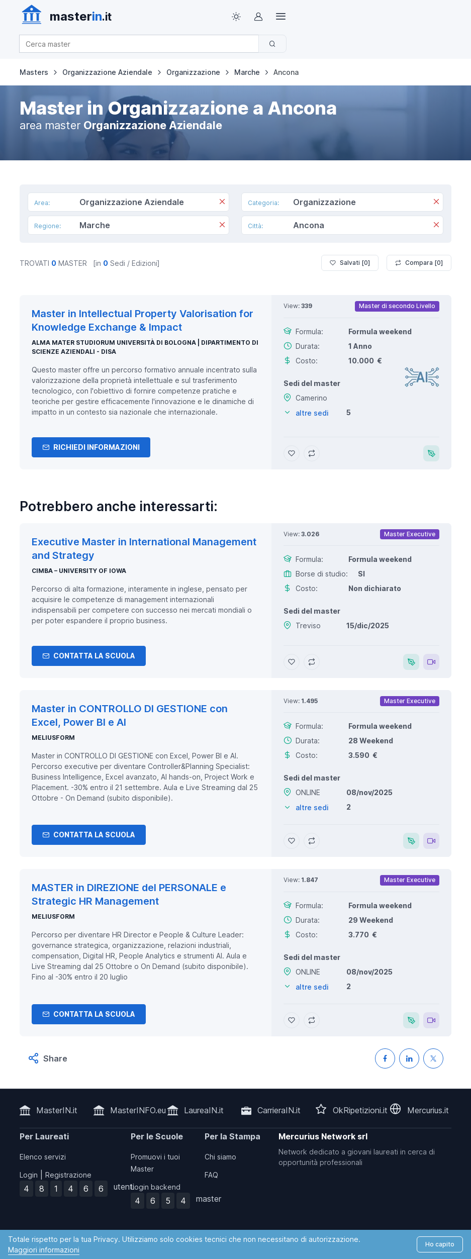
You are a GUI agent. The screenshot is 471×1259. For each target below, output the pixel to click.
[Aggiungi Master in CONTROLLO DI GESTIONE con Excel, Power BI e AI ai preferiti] (292, 841)
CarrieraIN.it (279, 1110)
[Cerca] (272, 44)
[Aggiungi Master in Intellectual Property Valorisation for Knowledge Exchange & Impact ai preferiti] (292, 453)
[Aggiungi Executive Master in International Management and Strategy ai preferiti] (292, 662)
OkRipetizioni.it (360, 1110)
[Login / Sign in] (258, 17)
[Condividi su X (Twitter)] (433, 1058)
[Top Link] (280, 17)
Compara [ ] (419, 262)
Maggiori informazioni (43, 1249)
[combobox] (142, 44)
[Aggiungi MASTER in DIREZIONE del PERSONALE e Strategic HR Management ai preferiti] (292, 1020)
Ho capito (439, 1244)
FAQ (211, 1175)
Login (29, 1175)
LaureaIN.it (204, 1110)
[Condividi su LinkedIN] (409, 1058)
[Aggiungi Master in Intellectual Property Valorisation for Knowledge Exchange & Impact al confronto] (312, 453)
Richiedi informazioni (91, 447)
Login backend (155, 1187)
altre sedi (312, 413)
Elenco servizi (43, 1156)
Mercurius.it (428, 1110)
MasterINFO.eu (138, 1110)
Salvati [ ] (350, 262)
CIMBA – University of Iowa (79, 570)
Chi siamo (220, 1156)
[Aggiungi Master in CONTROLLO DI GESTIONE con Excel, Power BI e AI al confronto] (312, 841)
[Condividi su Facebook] (385, 1058)
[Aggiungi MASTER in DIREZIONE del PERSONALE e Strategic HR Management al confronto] (312, 1020)
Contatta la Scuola (88, 655)
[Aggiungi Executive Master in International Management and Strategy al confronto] (312, 662)
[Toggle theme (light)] (236, 17)
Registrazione (68, 1175)
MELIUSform (53, 737)
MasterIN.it (56, 1110)
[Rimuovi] (222, 203)
